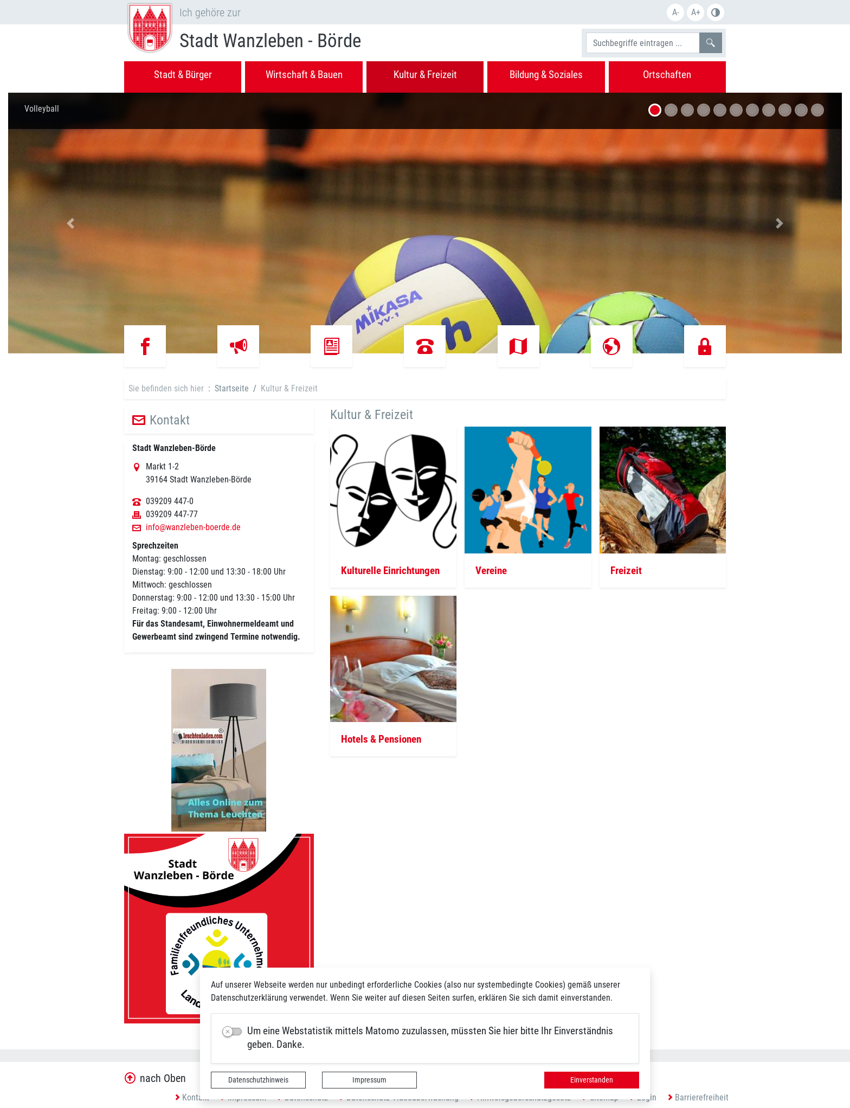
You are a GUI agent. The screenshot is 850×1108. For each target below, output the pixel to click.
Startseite (232, 388)
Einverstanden (591, 1079)
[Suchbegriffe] (643, 43)
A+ (695, 12)
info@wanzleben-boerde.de (193, 527)
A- (675, 12)
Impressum (369, 1079)
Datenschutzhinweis (258, 1079)
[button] (70, 223)
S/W (715, 12)
